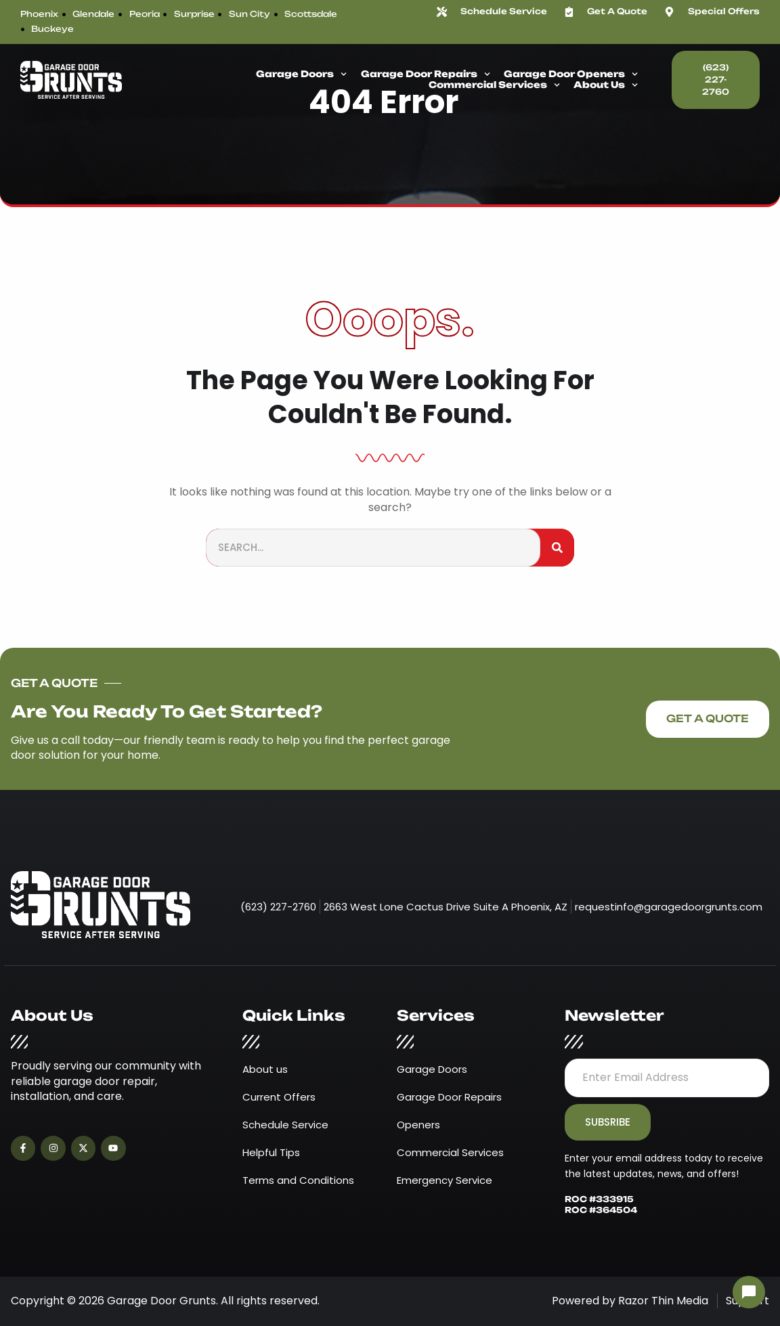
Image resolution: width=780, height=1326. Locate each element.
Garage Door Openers (571, 74)
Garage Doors (301, 74)
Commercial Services (494, 85)
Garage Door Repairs (425, 74)
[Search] (557, 548)
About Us (605, 85)
